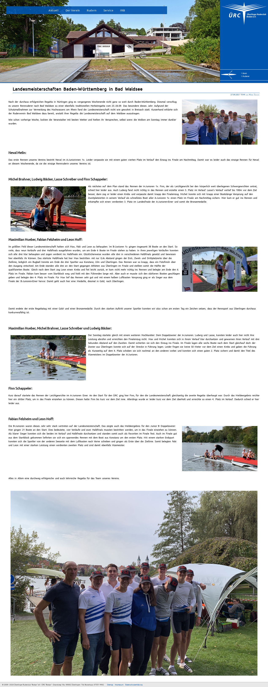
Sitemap (110, 684)
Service (108, 10)
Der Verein (73, 10)
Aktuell (53, 10)
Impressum (119, 684)
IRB (122, 10)
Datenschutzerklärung (134, 684)
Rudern (92, 10)
